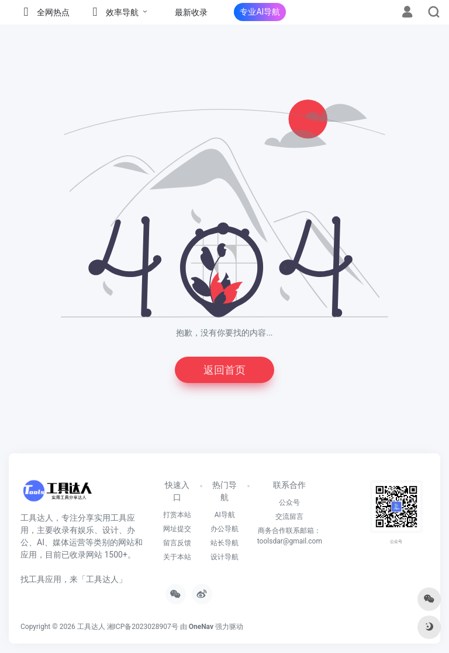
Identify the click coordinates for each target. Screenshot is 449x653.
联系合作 (289, 485)
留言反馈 (177, 543)
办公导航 (224, 529)
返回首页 (224, 370)
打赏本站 (177, 515)
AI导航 (225, 515)
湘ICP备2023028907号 (142, 627)
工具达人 (91, 627)
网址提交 (177, 529)
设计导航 (224, 557)
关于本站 (177, 557)
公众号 (289, 502)
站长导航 (224, 543)
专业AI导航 (260, 11)
